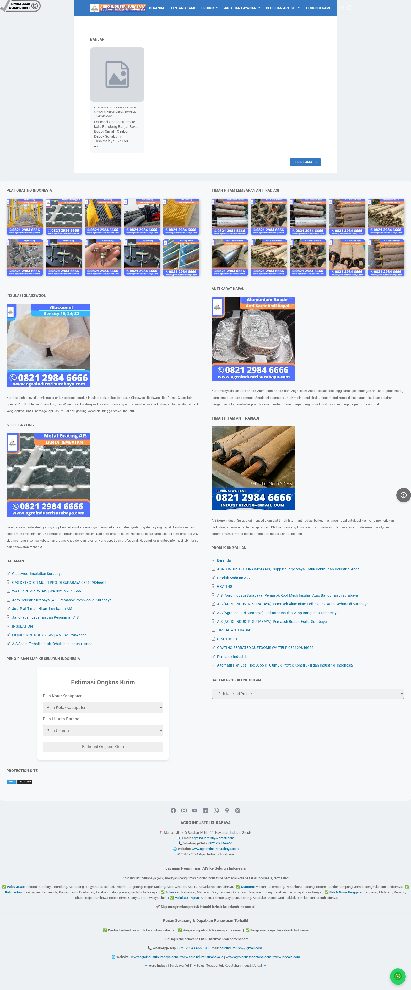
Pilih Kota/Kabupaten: (63, 695)
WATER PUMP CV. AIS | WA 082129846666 (46, 591)
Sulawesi (172, 892)
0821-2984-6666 (220, 843)
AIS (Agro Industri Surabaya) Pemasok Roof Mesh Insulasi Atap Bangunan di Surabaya (287, 595)
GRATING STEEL (230, 639)
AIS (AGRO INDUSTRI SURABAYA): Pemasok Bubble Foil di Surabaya (272, 621)
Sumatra (247, 887)
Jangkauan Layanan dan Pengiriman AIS (45, 617)
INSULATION (22, 626)
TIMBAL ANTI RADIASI (235, 630)
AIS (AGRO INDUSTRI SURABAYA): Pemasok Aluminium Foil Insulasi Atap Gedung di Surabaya (293, 604)
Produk (207, 8)
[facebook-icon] (173, 811)
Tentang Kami (183, 8)
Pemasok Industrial (232, 657)
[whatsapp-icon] (216, 811)
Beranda (156, 8)
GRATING (224, 586)
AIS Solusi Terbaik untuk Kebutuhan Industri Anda (52, 644)
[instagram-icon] (184, 811)
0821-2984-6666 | (191, 948)
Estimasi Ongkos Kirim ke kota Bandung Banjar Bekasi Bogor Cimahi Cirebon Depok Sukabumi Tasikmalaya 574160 (117, 131)
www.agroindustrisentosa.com (248, 957)
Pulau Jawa (15, 887)
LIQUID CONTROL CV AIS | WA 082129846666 (49, 635)
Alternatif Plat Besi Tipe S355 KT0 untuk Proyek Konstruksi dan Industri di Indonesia (285, 665)
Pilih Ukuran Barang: (61, 719)
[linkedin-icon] (205, 811)
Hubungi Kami (318, 8)
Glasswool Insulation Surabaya (37, 574)
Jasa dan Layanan (240, 8)
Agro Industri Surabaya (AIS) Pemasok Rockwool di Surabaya (62, 600)
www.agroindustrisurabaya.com (215, 849)
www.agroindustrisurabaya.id (201, 957)
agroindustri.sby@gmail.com (213, 838)
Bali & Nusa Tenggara (345, 892)
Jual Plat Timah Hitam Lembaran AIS (42, 609)
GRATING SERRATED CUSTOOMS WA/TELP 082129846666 (265, 648)
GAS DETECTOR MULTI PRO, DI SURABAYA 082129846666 (59, 582)
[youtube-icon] (195, 811)
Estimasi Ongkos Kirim (103, 746)
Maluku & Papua (187, 898)
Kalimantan (13, 892)
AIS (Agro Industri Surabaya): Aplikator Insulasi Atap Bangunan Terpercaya (278, 613)
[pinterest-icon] (238, 811)
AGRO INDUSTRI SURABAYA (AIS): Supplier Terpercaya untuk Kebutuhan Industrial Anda (288, 569)
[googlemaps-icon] (227, 811)
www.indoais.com (286, 957)
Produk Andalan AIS (233, 578)
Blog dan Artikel (281, 8)
